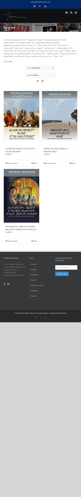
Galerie (33, 280)
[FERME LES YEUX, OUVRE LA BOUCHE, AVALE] (59, 118)
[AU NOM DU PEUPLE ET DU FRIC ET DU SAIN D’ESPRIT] (21, 118)
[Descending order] (53, 67)
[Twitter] (5, 284)
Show (32, 75)
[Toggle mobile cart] (66, 12)
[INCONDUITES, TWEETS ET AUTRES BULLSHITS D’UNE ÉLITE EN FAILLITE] (21, 196)
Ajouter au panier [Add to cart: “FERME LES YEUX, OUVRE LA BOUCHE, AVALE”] (50, 163)
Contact (34, 296)
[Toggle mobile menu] (76, 12)
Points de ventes (37, 285)
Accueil (34, 264)
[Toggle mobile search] (71, 12)
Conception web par (55, 313)
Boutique (34, 290)
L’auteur (34, 269)
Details (35, 163)
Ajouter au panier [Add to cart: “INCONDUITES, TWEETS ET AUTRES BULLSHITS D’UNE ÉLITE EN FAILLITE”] (12, 241)
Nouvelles (35, 275)
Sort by (33, 68)
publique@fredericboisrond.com (40, 2)
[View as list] (42, 81)
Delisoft (64, 313)
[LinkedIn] (8, 284)
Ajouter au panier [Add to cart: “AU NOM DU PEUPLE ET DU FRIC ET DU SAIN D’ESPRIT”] (12, 163)
